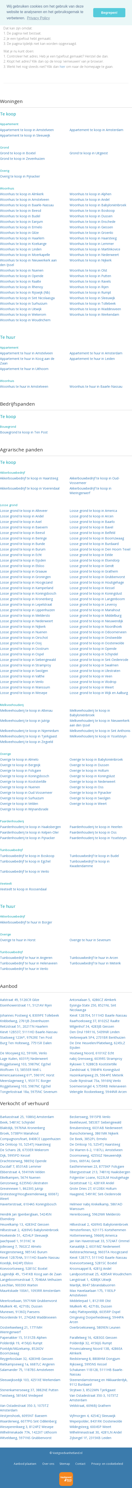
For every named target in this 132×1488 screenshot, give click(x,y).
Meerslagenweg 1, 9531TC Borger (25, 1080)
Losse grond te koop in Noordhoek (96, 626)
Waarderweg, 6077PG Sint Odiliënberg (28, 1421)
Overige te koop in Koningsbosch (24, 776)
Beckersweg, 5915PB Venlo (90, 1117)
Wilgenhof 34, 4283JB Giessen (92, 1026)
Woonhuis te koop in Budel (20, 216)
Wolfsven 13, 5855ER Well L (20, 1069)
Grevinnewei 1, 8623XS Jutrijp (21, 1188)
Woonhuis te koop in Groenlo (91, 232)
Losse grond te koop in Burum (22, 549)
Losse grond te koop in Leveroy (93, 604)
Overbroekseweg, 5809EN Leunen (95, 1327)
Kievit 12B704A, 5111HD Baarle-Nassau (29, 1257)
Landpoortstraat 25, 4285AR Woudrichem (101, 1274)
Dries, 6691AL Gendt (85, 1161)
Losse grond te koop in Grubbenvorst (97, 577)
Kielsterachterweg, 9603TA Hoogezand (99, 1252)
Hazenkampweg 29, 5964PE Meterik (96, 1075)
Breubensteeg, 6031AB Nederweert (96, 1128)
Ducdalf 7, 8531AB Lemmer (20, 1166)
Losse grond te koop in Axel (21, 521)
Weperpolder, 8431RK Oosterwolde (96, 1421)
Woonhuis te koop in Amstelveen (24, 199)
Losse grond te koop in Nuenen (23, 632)
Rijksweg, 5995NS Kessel (88, 1364)
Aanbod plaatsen (25, 1464)
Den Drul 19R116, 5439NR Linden (95, 1032)
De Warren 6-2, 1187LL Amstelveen (96, 1150)
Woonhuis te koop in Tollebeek (93, 303)
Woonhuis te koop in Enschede (92, 221)
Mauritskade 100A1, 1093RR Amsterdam (30, 1290)
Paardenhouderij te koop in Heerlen (96, 827)
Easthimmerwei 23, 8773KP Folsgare (97, 1166)
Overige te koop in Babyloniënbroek (96, 759)
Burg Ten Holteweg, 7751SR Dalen (26, 1043)
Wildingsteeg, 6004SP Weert (90, 1427)
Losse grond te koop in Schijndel (94, 654)
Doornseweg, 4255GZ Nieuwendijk (95, 1155)
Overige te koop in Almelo (19, 759)
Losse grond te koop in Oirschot (24, 637)
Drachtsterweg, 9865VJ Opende (23, 1161)
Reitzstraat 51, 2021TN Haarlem (24, 1026)
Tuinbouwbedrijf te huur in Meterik (95, 963)
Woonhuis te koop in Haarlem (22, 238)
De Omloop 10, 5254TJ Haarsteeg (25, 1144)
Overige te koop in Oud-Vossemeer (26, 792)
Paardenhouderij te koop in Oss (93, 832)
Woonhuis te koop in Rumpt (90, 292)
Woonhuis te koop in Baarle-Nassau (27, 205)
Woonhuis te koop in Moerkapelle (25, 254)
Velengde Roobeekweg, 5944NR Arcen (98, 1091)
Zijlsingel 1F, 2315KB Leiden (90, 1438)
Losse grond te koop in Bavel (91, 527)
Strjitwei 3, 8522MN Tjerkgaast (93, 1390)
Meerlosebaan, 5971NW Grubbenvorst (28, 1301)
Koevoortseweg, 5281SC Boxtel (93, 1263)
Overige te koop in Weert (88, 803)
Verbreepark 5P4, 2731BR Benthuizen (97, 1037)
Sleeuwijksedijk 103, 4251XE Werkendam (30, 1380)
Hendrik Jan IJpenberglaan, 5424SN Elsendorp (25, 1216)
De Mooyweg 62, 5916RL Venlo (23, 1053)
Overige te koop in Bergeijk (20, 765)
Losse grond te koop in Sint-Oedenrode (99, 659)
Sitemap (64, 1464)
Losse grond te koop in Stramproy (25, 665)
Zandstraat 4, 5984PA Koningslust (95, 1069)
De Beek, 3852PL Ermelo (88, 1139)
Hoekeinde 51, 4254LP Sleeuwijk (24, 1235)
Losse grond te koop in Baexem (24, 527)
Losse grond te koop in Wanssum (25, 687)
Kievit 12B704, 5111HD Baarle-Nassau (98, 1015)
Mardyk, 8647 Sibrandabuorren (92, 1285)
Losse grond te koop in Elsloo (22, 566)
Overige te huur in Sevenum (90, 940)
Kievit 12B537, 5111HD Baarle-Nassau (28, 1032)
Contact (80, 1464)
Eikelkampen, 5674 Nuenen (20, 1177)
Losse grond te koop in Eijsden (23, 560)
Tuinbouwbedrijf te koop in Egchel (25, 861)
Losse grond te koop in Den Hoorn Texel (100, 549)
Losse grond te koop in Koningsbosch (28, 593)
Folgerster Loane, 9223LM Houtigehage (99, 1177)
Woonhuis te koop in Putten (90, 276)
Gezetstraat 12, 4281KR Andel (92, 1183)
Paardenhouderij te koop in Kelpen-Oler (29, 832)
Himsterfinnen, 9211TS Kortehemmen (98, 1230)
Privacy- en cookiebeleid (107, 1464)
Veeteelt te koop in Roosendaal (23, 889)
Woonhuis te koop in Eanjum (21, 221)
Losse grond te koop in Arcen (91, 516)
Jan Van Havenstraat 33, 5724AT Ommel (99, 1241)
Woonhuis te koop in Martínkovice (95, 249)
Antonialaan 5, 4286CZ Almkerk (93, 1000)
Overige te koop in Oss (87, 787)
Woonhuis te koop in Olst (88, 270)
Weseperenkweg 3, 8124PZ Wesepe (26, 1427)
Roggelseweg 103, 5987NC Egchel (25, 1064)
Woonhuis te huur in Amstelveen (24, 386)
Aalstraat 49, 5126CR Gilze (19, 1000)
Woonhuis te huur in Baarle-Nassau (96, 386)
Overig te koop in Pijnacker (20, 176)
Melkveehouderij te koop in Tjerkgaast (28, 736)
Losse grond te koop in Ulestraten (95, 670)
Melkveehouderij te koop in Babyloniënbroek (90, 712)
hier (62, 66)
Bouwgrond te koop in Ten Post (24, 432)
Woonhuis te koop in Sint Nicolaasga (27, 298)
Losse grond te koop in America (93, 510)
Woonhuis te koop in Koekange (23, 243)
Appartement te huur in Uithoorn (24, 369)
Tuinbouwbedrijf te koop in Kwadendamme (90, 863)
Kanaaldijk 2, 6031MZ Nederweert (95, 1246)
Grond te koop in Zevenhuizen (22, 158)
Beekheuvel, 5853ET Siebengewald (95, 1122)
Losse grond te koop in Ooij (21, 643)
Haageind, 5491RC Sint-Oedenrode (95, 1194)
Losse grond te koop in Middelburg (95, 615)
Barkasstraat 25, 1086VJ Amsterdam (27, 1117)
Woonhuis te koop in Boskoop (92, 210)
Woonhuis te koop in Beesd (20, 210)
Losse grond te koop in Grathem (94, 571)
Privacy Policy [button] (38, 18)
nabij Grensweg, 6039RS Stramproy (96, 1058)
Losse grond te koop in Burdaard (94, 544)
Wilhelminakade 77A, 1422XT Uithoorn (28, 1432)
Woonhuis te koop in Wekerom (23, 314)
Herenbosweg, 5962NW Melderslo (95, 1214)
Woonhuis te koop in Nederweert (94, 254)
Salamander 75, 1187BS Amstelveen (27, 1370)
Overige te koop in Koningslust (92, 776)
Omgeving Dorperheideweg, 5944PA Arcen (97, 1319)
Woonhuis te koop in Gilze (19, 232)
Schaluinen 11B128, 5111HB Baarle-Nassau (96, 1372)
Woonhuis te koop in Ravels (90, 281)
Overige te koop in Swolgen (90, 798)
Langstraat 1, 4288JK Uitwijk (90, 1279)
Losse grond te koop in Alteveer (24, 510)
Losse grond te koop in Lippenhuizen (27, 610)
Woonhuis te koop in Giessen (91, 227)
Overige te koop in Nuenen (20, 787)
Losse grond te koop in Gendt (92, 566)
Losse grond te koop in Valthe (22, 676)
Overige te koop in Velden (19, 803)
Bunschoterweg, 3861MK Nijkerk (94, 1133)
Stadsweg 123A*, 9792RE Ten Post (26, 1037)
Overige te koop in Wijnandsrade (24, 809)
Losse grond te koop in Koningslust (96, 593)
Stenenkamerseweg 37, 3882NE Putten (29, 1390)
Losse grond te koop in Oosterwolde (97, 643)
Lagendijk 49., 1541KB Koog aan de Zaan (31, 1274)
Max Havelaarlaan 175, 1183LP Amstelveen (93, 1292)
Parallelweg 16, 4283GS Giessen (93, 1337)
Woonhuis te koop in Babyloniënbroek (98, 205)
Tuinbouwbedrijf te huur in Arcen (94, 957)
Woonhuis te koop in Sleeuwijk (92, 298)
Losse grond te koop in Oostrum (24, 648)
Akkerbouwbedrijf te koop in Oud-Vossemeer (95, 480)
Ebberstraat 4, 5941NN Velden (22, 1172)
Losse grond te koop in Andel (22, 516)
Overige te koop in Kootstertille (23, 781)
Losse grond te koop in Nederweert (26, 621)
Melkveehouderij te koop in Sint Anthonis (100, 730)
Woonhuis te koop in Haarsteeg (93, 238)
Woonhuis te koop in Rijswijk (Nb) (25, 292)
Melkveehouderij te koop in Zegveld (26, 742)
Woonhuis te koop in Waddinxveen (95, 309)
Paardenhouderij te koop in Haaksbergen (30, 827)
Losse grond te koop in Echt (21, 555)
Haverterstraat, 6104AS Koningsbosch (28, 1204)
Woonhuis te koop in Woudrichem (25, 320)
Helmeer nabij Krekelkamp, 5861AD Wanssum (96, 1206)
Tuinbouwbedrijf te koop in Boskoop (27, 856)
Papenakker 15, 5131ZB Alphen (23, 1337)
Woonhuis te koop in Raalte (20, 281)
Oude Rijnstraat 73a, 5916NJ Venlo (95, 1080)
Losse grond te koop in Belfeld (92, 532)
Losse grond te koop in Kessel (92, 588)
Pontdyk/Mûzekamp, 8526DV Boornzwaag (21, 1350)
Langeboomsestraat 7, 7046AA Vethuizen (31, 1279)
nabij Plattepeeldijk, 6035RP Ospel (95, 1312)
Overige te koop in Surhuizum (22, 798)
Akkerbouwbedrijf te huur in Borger (26, 922)
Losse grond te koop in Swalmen (94, 665)
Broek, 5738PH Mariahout (19, 1133)
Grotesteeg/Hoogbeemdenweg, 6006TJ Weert (29, 1196)
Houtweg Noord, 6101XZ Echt (92, 1053)
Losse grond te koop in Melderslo (25, 615)
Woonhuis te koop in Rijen (89, 287)
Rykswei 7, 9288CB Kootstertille (93, 1064)
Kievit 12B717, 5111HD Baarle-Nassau (98, 1257)
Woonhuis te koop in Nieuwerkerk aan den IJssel (28, 262)
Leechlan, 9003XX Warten (19, 1285)
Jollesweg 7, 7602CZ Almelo (20, 1246)
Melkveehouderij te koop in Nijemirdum (29, 730)
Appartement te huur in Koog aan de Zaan (27, 360)
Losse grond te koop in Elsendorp (95, 560)
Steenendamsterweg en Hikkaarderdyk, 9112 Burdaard (99, 1382)
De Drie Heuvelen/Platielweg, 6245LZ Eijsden (97, 1045)
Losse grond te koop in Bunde (22, 544)
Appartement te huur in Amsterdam (96, 353)
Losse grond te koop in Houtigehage (97, 582)
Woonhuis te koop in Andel (90, 199)
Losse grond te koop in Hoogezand (26, 582)
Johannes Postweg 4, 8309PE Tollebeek (29, 1015)
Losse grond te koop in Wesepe (23, 693)
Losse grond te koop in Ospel (22, 654)
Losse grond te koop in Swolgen (24, 670)
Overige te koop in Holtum (89, 770)
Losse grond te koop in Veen (91, 676)
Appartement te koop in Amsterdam (96, 130)
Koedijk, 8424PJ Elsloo (16, 1263)
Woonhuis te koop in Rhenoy (21, 287)
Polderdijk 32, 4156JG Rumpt (91, 1343)
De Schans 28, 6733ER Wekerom (24, 1150)
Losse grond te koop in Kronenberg (26, 599)
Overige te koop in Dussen (89, 765)
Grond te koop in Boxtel (18, 153)
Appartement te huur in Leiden (92, 358)
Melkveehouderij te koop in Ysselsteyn (98, 736)
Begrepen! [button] (109, 12)
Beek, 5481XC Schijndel (17, 1122)
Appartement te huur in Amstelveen (26, 353)
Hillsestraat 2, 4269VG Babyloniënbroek (99, 1224)
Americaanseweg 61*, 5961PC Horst (27, 1075)
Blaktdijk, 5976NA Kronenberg (22, 1128)
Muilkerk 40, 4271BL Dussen (21, 1306)
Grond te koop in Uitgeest (89, 153)
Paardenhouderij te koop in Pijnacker (27, 838)
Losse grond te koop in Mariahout (95, 610)
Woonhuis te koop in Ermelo (21, 227)
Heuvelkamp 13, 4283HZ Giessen (24, 1224)
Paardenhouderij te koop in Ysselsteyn (98, 838)
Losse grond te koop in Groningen (25, 577)
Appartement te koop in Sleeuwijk (25, 135)
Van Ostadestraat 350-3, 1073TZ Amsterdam (94, 1397)
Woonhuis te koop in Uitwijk (21, 309)
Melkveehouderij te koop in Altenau (26, 710)
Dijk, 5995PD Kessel (15, 1155)
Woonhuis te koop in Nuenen (21, 270)
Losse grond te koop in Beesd (22, 532)
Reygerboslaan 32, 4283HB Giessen (26, 1358)
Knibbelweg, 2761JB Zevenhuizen (24, 1021)
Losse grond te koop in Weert (92, 687)
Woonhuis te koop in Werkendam (94, 314)
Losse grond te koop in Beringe (23, 538)
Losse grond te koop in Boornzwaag (97, 538)
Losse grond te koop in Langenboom (97, 599)
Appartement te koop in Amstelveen (27, 130)
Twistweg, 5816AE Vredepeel (21, 1395)
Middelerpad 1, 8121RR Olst (90, 1301)
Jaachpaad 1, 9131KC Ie (17, 1241)
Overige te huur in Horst (18, 940)
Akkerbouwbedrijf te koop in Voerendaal (29, 488)
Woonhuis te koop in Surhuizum (23, 303)
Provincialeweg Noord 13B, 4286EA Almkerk (96, 1350)
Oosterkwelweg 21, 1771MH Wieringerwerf (21, 1329)
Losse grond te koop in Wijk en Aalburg (99, 693)
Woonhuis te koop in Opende (21, 276)
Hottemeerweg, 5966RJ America (93, 1235)
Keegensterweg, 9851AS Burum (23, 1252)
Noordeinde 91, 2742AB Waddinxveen (28, 1317)
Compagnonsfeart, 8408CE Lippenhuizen (30, 1139)
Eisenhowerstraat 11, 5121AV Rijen (26, 1005)
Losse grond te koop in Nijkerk (23, 626)
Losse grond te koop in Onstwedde (96, 637)
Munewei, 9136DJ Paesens (20, 1312)
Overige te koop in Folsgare (20, 770)
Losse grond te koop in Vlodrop (93, 681)
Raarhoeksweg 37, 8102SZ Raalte (95, 1021)
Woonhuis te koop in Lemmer (92, 243)
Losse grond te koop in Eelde (91, 555)
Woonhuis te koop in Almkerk (22, 194)
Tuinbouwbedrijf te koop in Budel (94, 856)
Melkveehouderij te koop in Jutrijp (25, 720)
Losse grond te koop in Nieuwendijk (96, 621)
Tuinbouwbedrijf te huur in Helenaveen (28, 963)
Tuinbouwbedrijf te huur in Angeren (26, 957)
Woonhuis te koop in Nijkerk (91, 260)
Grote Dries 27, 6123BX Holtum (93, 1188)
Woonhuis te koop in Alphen (90, 194)
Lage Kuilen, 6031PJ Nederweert (24, 1058)
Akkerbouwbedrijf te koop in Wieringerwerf (90, 490)
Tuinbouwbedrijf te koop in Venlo (24, 871)
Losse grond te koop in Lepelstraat (26, 604)
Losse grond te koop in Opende (93, 648)
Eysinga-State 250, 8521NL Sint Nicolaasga (93, 1007)
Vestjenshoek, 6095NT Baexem (23, 1415)
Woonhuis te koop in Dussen (91, 216)
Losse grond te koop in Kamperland (26, 588)
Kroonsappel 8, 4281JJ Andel (90, 1268)
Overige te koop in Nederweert (92, 781)
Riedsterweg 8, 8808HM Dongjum (95, 1358)
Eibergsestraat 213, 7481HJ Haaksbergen (100, 1172)
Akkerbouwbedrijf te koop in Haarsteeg (29, 478)
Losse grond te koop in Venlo (22, 681)
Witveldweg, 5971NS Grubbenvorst (26, 1438)
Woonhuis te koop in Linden (21, 249)
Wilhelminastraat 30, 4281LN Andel (96, 1432)
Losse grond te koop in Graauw (23, 571)
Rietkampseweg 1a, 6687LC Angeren (27, 1364)
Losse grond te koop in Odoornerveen (98, 632)
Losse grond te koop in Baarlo (92, 521)
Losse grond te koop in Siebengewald (28, 659)
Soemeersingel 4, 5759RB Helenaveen (98, 1086)
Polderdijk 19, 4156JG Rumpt (21, 1343)
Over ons (48, 1464)
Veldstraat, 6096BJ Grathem (90, 1405)
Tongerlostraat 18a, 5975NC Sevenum (28, 1091)
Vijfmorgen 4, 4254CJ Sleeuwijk (92, 1415)
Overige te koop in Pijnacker (90, 792)
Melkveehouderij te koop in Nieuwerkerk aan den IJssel (99, 722)
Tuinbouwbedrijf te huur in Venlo (24, 968)
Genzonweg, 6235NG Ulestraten (24, 1183)
